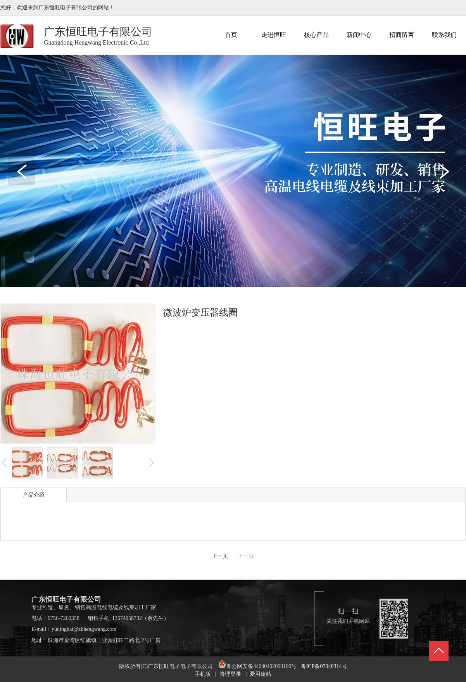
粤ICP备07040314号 (324, 666)
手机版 (203, 674)
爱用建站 (260, 674)
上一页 (220, 556)
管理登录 (230, 674)
